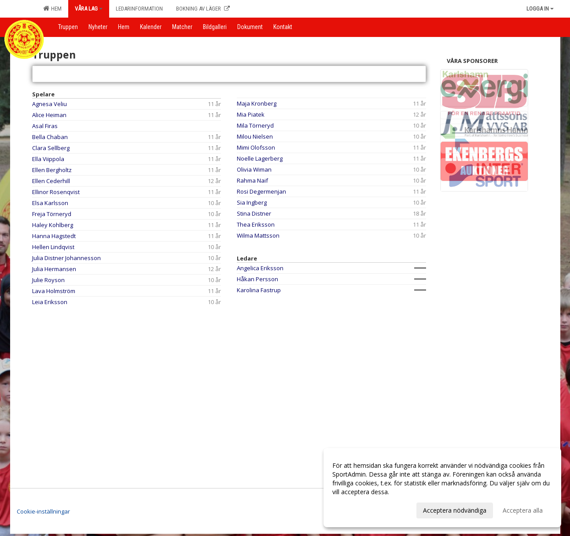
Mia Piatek (251, 114)
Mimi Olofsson (256, 147)
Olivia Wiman (254, 169)
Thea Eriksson (256, 224)
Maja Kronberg (256, 103)
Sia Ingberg (252, 202)
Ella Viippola (48, 159)
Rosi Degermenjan (261, 191)
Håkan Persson (257, 279)
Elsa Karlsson (50, 203)
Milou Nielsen (255, 136)
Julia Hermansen (54, 269)
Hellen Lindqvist (53, 247)
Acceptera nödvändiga (454, 510)
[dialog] (442, 487)
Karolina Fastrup (259, 290)
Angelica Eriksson (260, 268)
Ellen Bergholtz (52, 170)
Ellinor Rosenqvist (56, 192)
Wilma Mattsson (258, 235)
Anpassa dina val (356, 509)
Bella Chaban (50, 137)
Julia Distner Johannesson (66, 258)
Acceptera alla (523, 510)
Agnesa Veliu (49, 104)
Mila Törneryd (255, 125)
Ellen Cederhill (51, 181)
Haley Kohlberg (52, 225)
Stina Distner (254, 213)
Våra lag (89, 8)
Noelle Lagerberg (260, 158)
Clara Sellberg (51, 148)
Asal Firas (45, 126)
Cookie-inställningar (43, 511)
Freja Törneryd (51, 214)
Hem (52, 8)
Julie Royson (48, 280)
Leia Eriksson (49, 302)
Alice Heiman (49, 115)
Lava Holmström (53, 291)
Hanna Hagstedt (54, 236)
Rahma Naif (252, 180)
